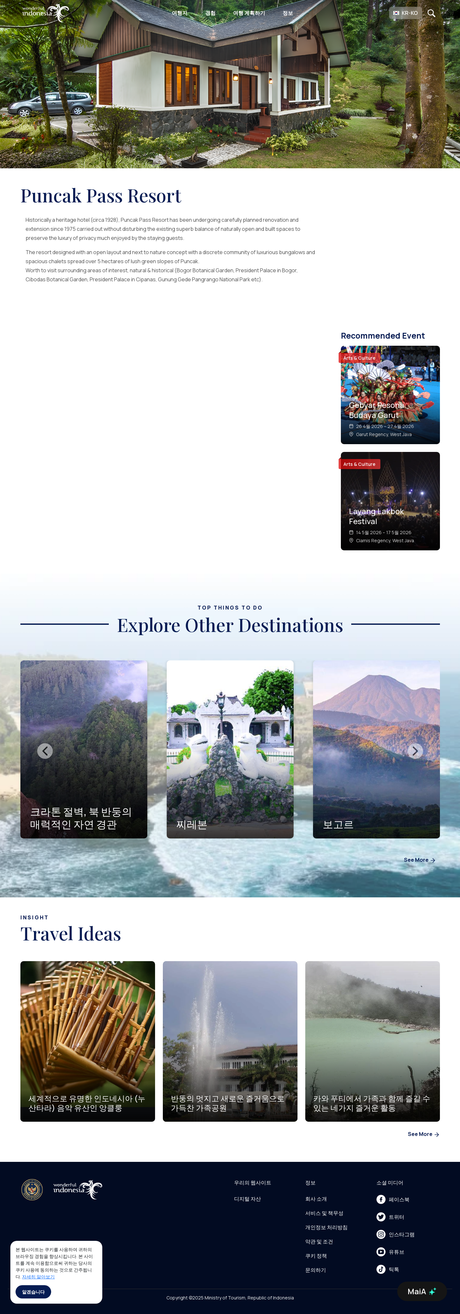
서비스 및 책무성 (324, 1213)
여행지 (179, 13)
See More (420, 860)
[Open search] (431, 12)
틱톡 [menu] (387, 1269)
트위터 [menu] (390, 1216)
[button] (405, 13)
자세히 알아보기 (38, 1277)
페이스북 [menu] (393, 1199)
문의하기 (315, 1270)
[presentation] (45, 751)
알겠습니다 (33, 1292)
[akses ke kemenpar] (32, 1189)
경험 (210, 13)
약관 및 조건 (319, 1241)
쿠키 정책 (316, 1255)
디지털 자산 (247, 1198)
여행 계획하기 (249, 13)
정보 (288, 13)
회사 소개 (316, 1198)
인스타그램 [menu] (395, 1234)
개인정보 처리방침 (326, 1227)
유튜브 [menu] (390, 1251)
